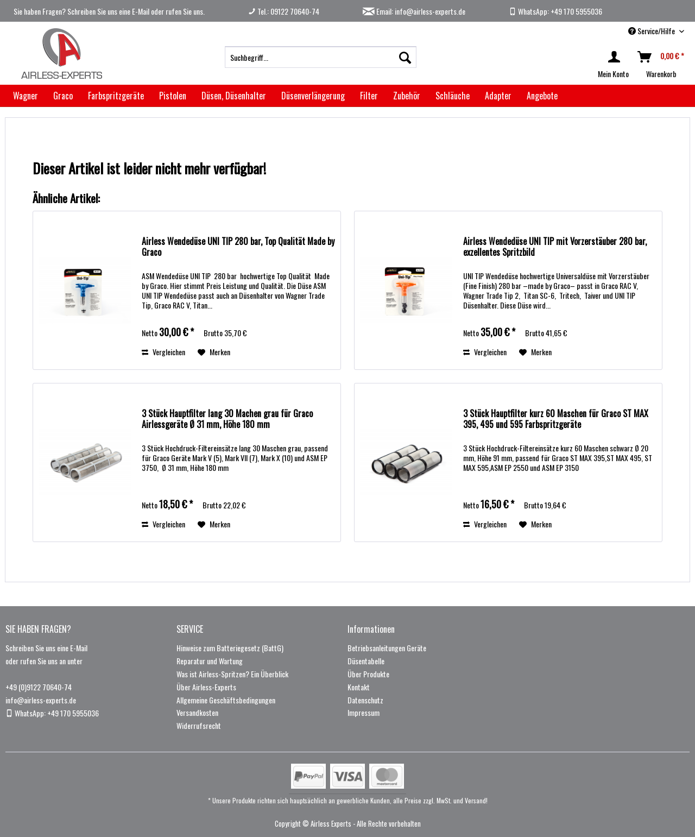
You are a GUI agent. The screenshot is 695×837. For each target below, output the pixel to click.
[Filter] (369, 95)
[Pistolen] (172, 95)
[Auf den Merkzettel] (214, 351)
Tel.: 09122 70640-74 (283, 11)
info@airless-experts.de (40, 700)
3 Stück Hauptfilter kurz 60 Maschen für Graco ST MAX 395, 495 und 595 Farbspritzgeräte (555, 419)
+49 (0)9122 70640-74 (38, 687)
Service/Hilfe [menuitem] (652, 30)
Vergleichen (163, 351)
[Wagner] (25, 95)
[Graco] (63, 95)
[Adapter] (498, 95)
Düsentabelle (366, 660)
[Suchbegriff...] (320, 57)
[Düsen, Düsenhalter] (234, 95)
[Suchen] (405, 57)
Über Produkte (368, 673)
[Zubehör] (407, 95)
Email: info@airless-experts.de (414, 11)
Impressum (364, 712)
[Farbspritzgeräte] (115, 95)
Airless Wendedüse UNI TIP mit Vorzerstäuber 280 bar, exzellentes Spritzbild (555, 247)
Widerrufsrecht (198, 725)
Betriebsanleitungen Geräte (387, 647)
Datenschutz (365, 700)
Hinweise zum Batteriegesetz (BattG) (229, 647)
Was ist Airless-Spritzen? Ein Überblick (232, 673)
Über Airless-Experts (206, 687)
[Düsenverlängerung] (313, 95)
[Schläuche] (452, 95)
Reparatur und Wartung (209, 660)
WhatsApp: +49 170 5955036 (555, 11)
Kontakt (359, 687)
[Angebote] (542, 95)
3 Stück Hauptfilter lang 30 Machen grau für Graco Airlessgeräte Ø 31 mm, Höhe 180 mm (227, 419)
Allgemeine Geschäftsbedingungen (225, 700)
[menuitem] (320, 57)
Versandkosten (197, 712)
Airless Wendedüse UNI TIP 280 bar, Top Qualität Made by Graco (238, 247)
